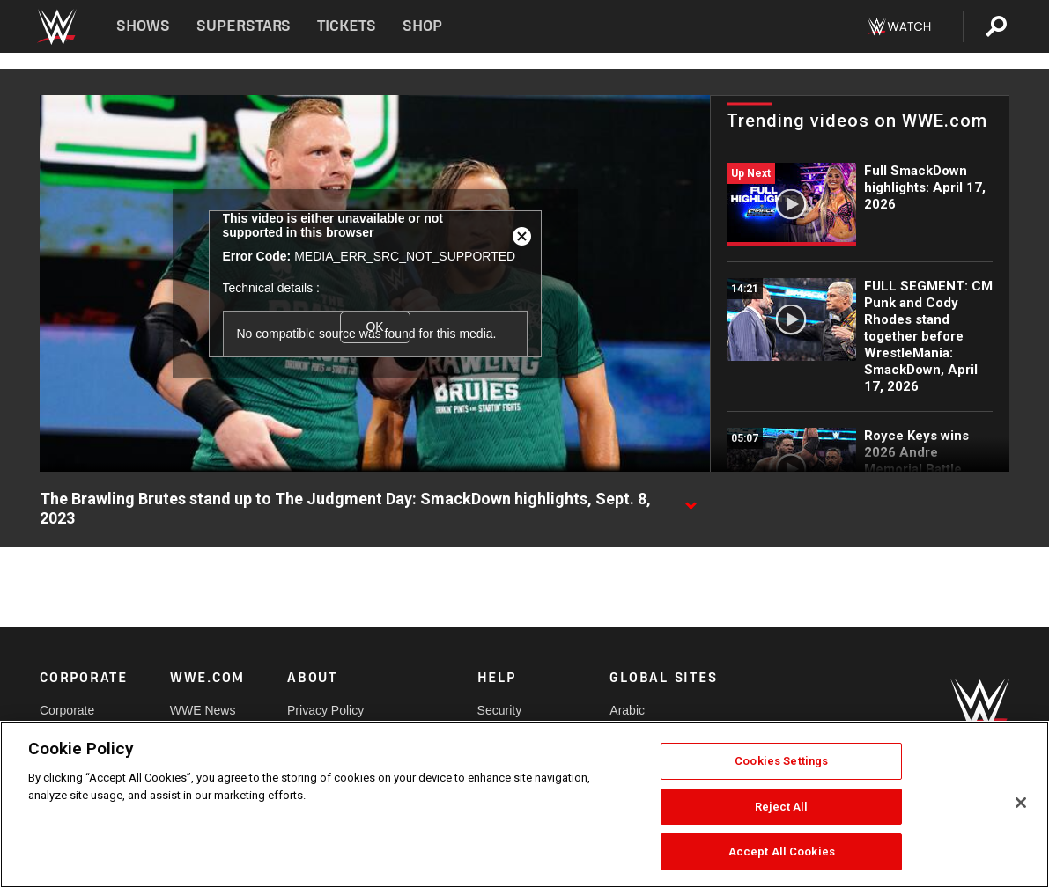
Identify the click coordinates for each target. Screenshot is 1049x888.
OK (374, 326)
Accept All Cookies (781, 851)
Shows (143, 26)
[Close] (1020, 802)
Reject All (781, 806)
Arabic (627, 710)
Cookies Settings (781, 760)
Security (499, 710)
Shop (422, 26)
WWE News (203, 710)
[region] (524, 804)
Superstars (244, 26)
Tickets (346, 26)
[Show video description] (690, 500)
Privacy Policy (325, 710)
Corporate (67, 710)
